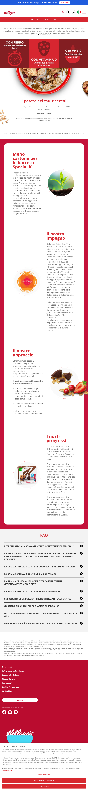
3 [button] (42, 71)
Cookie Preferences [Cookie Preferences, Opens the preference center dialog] (44, 774)
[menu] (84, 12)
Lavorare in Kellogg (10, 712)
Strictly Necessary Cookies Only (44, 780)
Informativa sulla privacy (13, 708)
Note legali (7, 704)
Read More (65, 3)
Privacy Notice (7, 770)
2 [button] (40, 71)
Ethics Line (7, 728)
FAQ (55, 19)
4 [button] (44, 71)
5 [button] (45, 71)
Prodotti (34, 19)
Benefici (46, 19)
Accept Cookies (44, 786)
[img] (9, 13)
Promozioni (7, 720)
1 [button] (38, 71)
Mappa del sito (8, 716)
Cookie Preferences (10, 724)
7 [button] (49, 71)
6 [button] (47, 71)
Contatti (20, 737)
